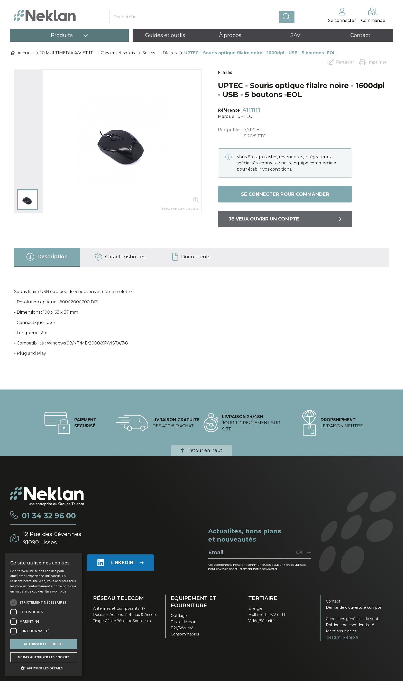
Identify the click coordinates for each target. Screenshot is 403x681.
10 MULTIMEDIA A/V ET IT (66, 52)
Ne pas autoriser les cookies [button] (44, 657)
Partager (340, 62)
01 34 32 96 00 (50, 516)
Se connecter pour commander (285, 194)
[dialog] (43, 614)
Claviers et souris (118, 52)
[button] (43, 668)
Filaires (170, 52)
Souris (148, 52)
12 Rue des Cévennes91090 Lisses (53, 537)
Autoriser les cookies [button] (43, 644)
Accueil (22, 52)
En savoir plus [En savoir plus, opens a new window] (55, 591)
